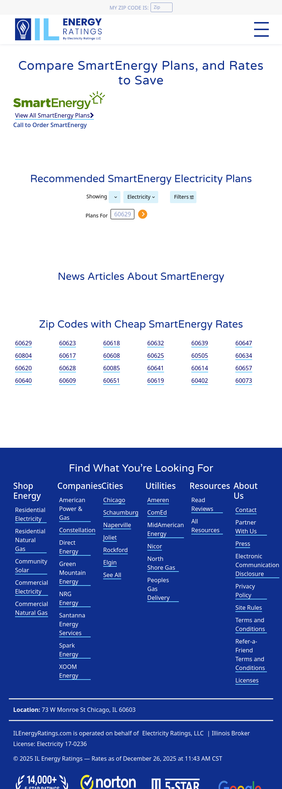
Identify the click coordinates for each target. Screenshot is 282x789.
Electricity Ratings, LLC (172, 733)
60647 (243, 343)
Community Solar (31, 565)
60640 (23, 381)
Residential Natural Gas (30, 540)
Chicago (114, 500)
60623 (67, 343)
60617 (67, 356)
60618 (111, 343)
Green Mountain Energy (72, 573)
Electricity (139, 196)
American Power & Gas (72, 509)
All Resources (205, 525)
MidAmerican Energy (165, 529)
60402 (199, 381)
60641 (155, 368)
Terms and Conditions (250, 624)
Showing (96, 196)
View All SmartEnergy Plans (54, 115)
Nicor (154, 546)
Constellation (77, 530)
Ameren (158, 500)
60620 (23, 368)
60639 (199, 343)
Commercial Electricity (31, 587)
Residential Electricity (30, 514)
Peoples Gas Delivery (158, 589)
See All (112, 575)
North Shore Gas (161, 563)
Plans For (97, 215)
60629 (23, 343)
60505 (199, 356)
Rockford (115, 550)
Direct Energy (68, 546)
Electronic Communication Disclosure (257, 565)
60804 (23, 356)
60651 (111, 381)
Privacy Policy (245, 590)
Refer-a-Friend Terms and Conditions (250, 654)
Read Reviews (202, 504)
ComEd (157, 512)
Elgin (110, 562)
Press (242, 544)
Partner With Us (246, 526)
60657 (243, 368)
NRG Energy (68, 598)
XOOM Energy (68, 671)
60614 (199, 368)
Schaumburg (120, 512)
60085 (111, 368)
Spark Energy (68, 649)
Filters (181, 196)
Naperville (117, 525)
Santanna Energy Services (72, 624)
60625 (155, 356)
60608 (111, 356)
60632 (155, 343)
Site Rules (248, 608)
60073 (243, 381)
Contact (246, 510)
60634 (243, 356)
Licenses (246, 680)
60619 (155, 381)
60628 (67, 368)
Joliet (110, 537)
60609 (67, 381)
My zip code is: (128, 7)
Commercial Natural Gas (31, 608)
